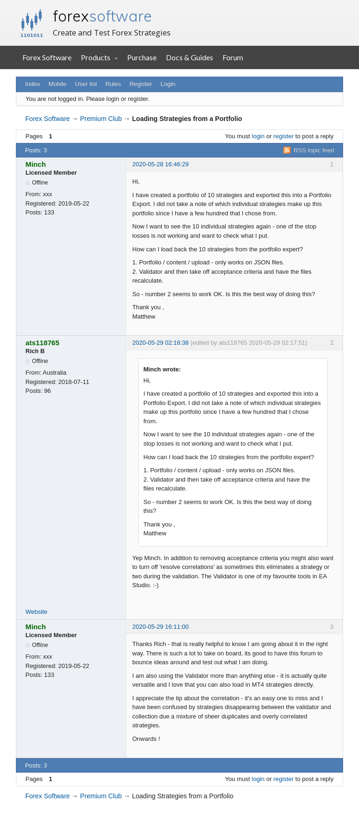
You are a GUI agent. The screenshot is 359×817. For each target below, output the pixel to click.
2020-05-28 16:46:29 (160, 164)
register (283, 136)
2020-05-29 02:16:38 (160, 342)
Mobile (57, 83)
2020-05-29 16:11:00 (160, 626)
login (258, 136)
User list (86, 83)
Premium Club (101, 118)
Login (168, 83)
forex (102, 16)
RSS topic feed (314, 150)
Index (32, 83)
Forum (233, 57)
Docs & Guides (189, 57)
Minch (36, 164)
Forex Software (47, 57)
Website (37, 611)
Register (140, 83)
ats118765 (42, 343)
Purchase (142, 57)
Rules (113, 83)
